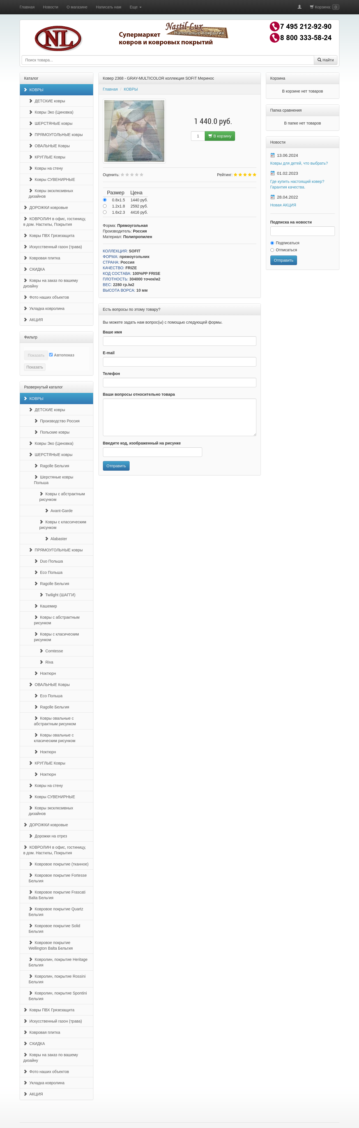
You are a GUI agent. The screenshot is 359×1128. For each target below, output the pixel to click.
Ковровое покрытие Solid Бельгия (54, 929)
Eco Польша (48, 572)
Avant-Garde (59, 510)
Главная (27, 7)
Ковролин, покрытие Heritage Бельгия (58, 962)
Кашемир (45, 606)
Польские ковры (52, 432)
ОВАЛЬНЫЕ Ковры (49, 146)
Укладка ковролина (44, 308)
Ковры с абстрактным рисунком (62, 497)
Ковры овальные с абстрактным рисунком (55, 721)
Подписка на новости (291, 222)
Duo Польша (48, 561)
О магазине (77, 7)
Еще (135, 7)
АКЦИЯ (33, 319)
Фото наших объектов (46, 297)
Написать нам (108, 7)
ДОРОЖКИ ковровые (45, 207)
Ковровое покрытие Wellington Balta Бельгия (51, 945)
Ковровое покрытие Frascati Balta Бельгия (57, 895)
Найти (325, 60)
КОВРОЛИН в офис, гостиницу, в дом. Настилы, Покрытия (54, 222)
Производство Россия (57, 421)
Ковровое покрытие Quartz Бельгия (56, 912)
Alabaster (56, 539)
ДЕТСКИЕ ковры (47, 101)
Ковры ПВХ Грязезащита (48, 235)
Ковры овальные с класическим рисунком (54, 738)
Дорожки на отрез (48, 836)
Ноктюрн (45, 673)
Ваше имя (112, 332)
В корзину (219, 136)
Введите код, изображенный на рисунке (142, 443)
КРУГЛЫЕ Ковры (47, 157)
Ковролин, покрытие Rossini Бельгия (57, 979)
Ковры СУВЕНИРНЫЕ (52, 179)
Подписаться (285, 243)
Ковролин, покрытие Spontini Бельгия (58, 996)
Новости (50, 7)
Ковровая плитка (41, 258)
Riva (46, 662)
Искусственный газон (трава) (52, 247)
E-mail (109, 353)
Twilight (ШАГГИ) (57, 595)
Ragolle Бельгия (51, 466)
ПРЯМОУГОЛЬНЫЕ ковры (56, 134)
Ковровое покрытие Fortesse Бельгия (58, 878)
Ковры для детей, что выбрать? (299, 163)
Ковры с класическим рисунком (56, 637)
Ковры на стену (46, 168)
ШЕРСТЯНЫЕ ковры (50, 123)
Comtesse (51, 651)
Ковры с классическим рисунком (62, 525)
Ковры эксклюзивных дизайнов (51, 193)
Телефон (111, 373)
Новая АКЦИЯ (283, 205)
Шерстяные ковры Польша (53, 480)
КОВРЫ (33, 90)
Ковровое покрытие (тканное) (59, 864)
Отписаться (283, 250)
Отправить (116, 466)
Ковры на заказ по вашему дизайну (50, 283)
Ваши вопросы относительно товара (139, 394)
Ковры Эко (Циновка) (51, 112)
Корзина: (324, 7)
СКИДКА (34, 269)
